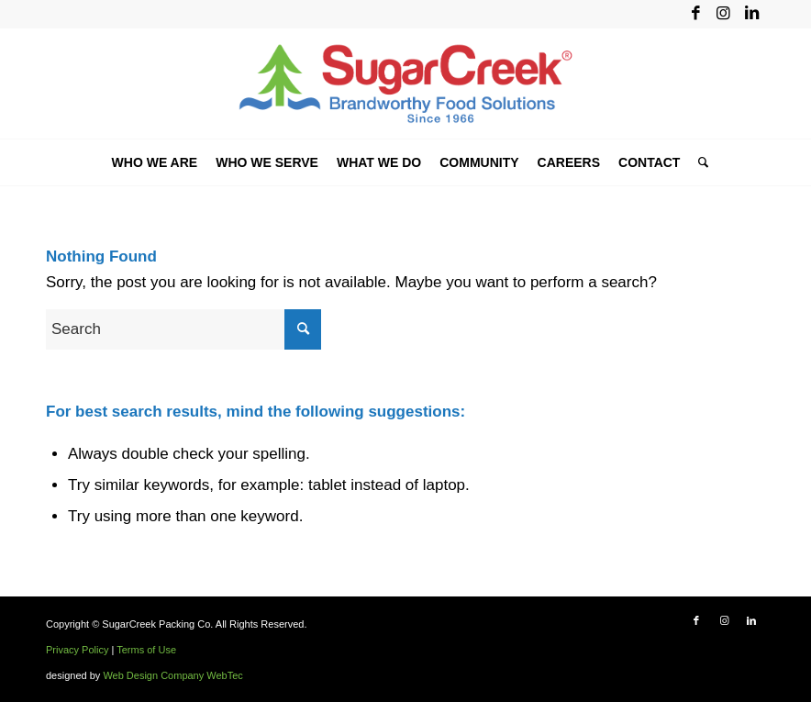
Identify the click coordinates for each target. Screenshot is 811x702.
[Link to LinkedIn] (751, 14)
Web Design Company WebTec (172, 675)
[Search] (698, 162)
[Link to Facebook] (696, 14)
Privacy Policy (77, 649)
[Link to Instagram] (723, 14)
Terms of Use (146, 649)
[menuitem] (155, 162)
